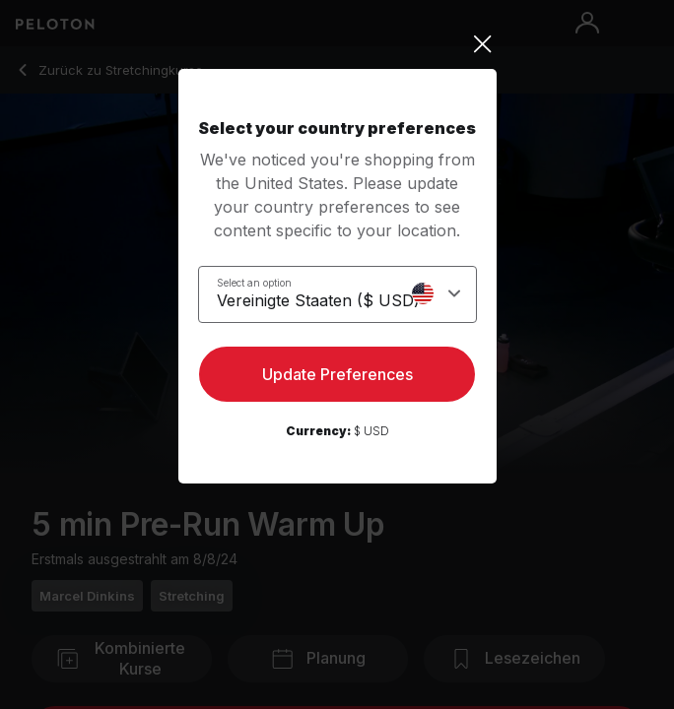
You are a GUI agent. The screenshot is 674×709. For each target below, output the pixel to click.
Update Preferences (337, 374)
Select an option (254, 283)
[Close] (337, 44)
